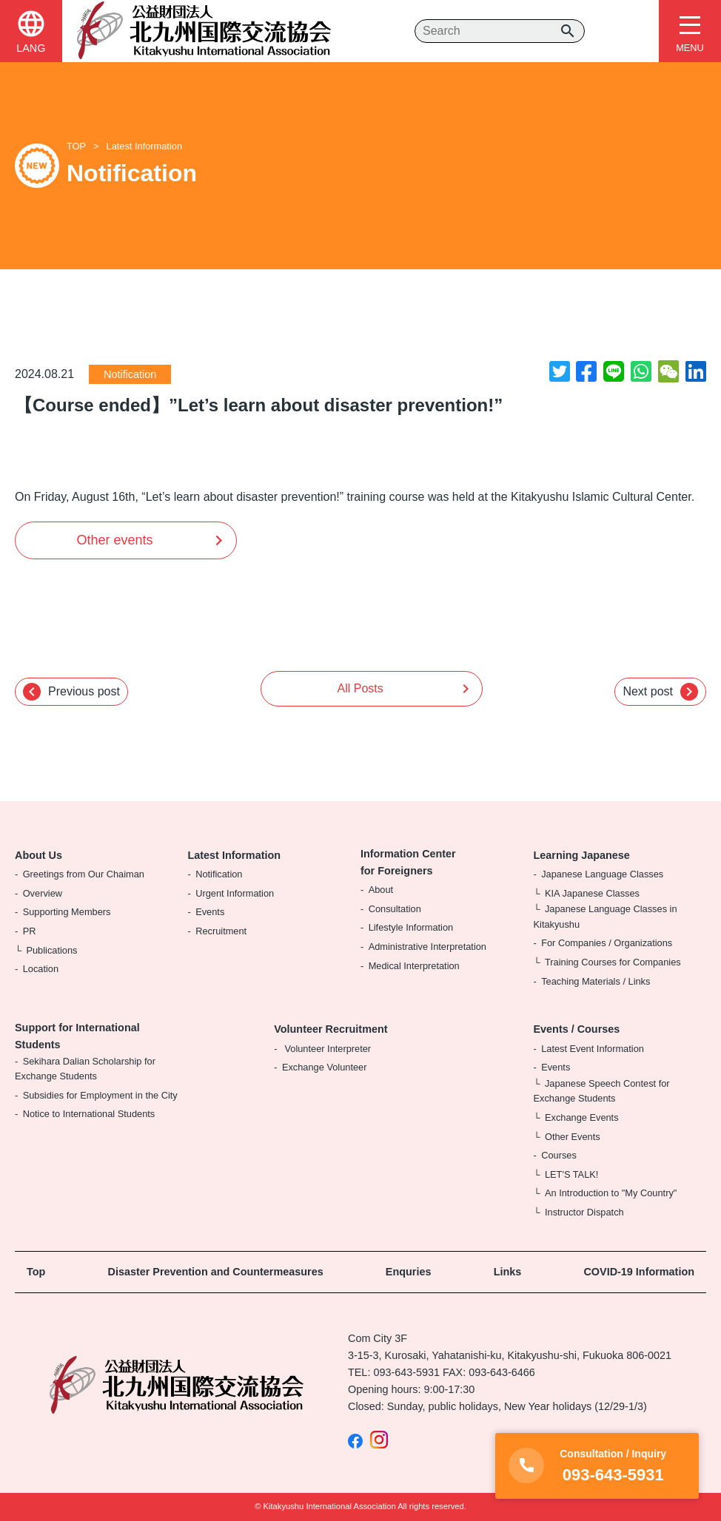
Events (209, 911)
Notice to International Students (89, 1113)
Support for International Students (77, 1036)
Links (508, 1272)
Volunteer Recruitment (330, 1029)
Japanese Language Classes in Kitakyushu (605, 916)
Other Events (572, 1136)
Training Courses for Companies (613, 962)
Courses (559, 1155)
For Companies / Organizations (606, 942)
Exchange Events (582, 1117)
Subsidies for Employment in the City (100, 1095)
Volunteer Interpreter (326, 1048)
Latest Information (144, 146)
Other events (114, 540)
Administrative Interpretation (427, 946)
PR (29, 931)
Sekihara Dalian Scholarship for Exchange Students (85, 1069)
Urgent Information (234, 893)
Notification (130, 374)
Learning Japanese (582, 855)
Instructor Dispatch (584, 1212)
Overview (42, 893)
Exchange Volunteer (324, 1067)
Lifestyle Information (411, 927)
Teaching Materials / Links (595, 981)
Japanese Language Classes (602, 874)
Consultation (395, 908)
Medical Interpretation (414, 965)
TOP (76, 146)
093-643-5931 (406, 1372)
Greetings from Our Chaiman (83, 874)
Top (36, 1272)
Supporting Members (67, 911)
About (381, 889)
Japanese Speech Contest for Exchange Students (602, 1091)
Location (40, 968)
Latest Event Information (592, 1048)
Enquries (409, 1272)
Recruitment (221, 931)
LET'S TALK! (571, 1174)
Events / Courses (577, 1029)
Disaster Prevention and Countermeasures (215, 1272)
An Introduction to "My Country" (611, 1192)
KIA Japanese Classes (592, 893)
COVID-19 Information (638, 1272)
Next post (660, 692)
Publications (51, 950)
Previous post (71, 692)
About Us (38, 855)
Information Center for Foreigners (408, 862)
